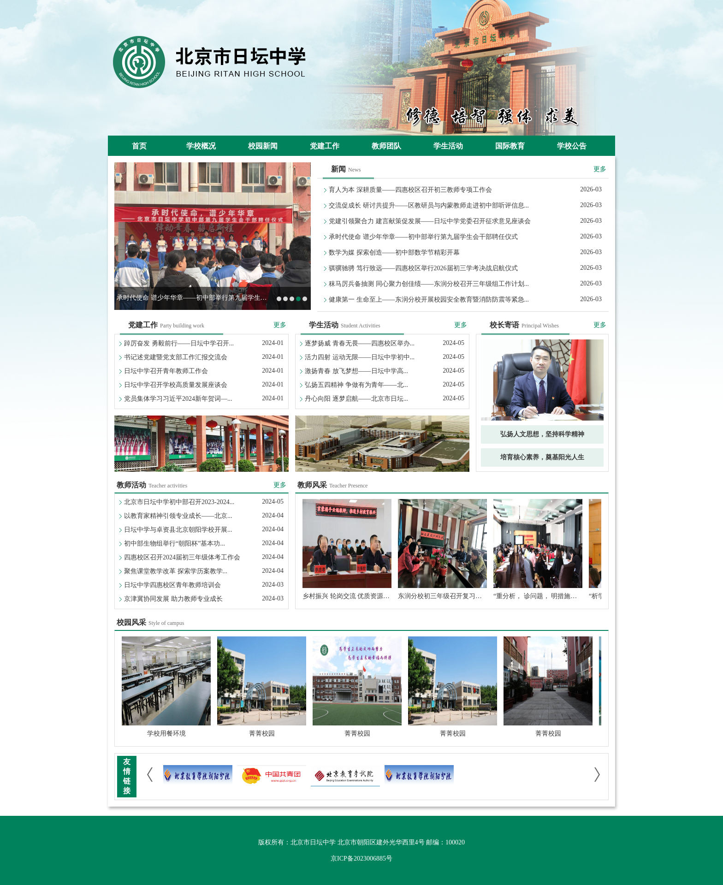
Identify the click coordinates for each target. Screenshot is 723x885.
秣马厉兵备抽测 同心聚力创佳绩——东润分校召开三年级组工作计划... (429, 283)
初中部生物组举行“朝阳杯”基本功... (174, 543)
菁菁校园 (262, 733)
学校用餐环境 (166, 733)
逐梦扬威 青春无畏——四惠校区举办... (360, 343)
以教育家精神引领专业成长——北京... (178, 515)
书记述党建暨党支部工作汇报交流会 (175, 357)
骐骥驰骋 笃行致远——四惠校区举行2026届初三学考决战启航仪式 (423, 268)
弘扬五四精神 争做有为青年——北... (356, 384)
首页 (139, 146)
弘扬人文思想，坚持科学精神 (542, 434)
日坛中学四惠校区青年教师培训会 (172, 585)
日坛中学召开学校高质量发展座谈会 (175, 384)
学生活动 (448, 146)
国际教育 (510, 146)
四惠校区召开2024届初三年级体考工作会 (182, 557)
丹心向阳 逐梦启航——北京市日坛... (356, 398)
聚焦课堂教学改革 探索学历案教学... (175, 571)
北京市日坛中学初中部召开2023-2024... (179, 502)
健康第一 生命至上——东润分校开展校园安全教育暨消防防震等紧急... (429, 299)
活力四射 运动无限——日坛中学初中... (360, 357)
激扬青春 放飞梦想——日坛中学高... (356, 371)
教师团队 (386, 146)
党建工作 (324, 146)
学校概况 (201, 146)
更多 (599, 169)
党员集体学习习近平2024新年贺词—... (178, 398)
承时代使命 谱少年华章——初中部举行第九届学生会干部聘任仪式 (211, 297)
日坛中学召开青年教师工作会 (166, 371)
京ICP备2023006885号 (361, 858)
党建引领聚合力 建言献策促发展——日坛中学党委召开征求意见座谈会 (430, 221)
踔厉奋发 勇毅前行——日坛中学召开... (179, 343)
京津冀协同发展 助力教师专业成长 (173, 598)
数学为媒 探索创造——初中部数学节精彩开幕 (394, 252)
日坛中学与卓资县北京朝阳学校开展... (178, 529)
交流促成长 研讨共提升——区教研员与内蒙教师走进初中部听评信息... (429, 205)
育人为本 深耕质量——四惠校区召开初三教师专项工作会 (410, 189)
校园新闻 (263, 146)
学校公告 (572, 146)
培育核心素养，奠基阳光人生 (542, 457)
